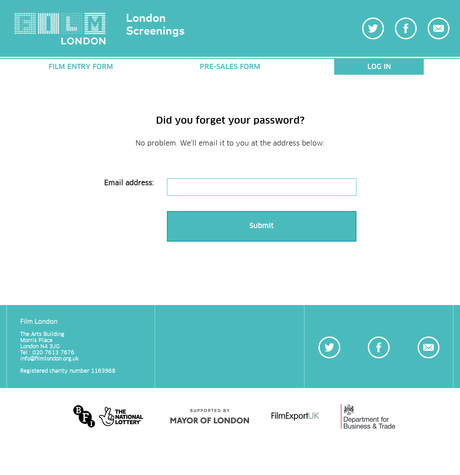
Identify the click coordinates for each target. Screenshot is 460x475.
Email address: (129, 183)
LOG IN (379, 66)
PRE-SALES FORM (230, 66)
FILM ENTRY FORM (80, 66)
